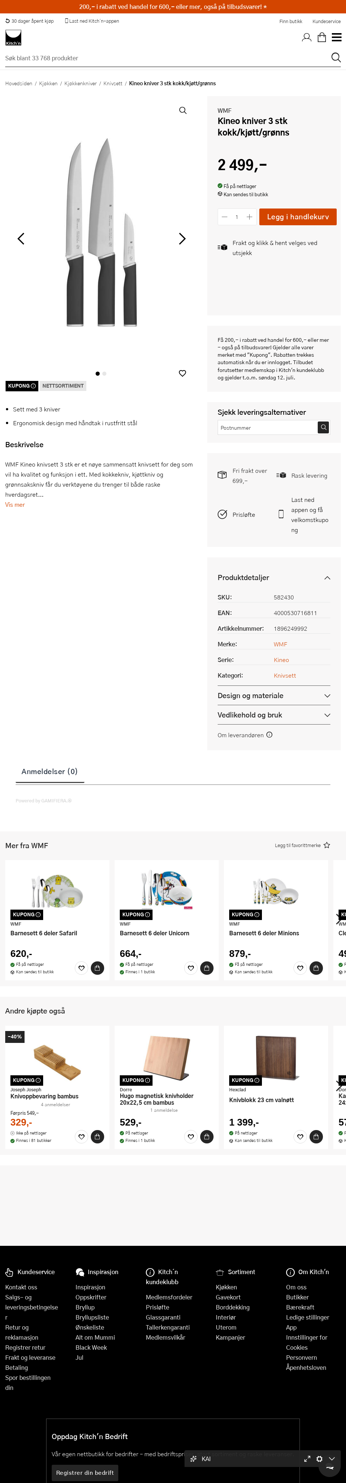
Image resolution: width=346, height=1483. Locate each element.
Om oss (296, 1287)
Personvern (301, 1357)
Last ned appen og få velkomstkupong (310, 514)
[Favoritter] (81, 968)
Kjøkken (48, 83)
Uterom (226, 1327)
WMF (224, 110)
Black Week (91, 1347)
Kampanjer (230, 1337)
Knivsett (112, 83)
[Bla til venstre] (21, 239)
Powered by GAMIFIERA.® (44, 800)
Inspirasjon (90, 1287)
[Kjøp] (97, 968)
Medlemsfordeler (169, 1297)
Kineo (281, 659)
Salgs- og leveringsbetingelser (31, 1307)
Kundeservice (327, 21)
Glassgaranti (163, 1317)
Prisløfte (244, 514)
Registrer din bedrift (85, 1472)
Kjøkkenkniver (80, 83)
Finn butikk (290, 21)
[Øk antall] (249, 217)
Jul (79, 1357)
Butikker (297, 1297)
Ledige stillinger (307, 1317)
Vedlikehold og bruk (250, 714)
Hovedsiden (18, 83)
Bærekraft (300, 1307)
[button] (182, 373)
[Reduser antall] (225, 217)
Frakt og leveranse (30, 1357)
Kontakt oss (21, 1287)
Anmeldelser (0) (50, 771)
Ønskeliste (90, 1327)
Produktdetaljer (243, 577)
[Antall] (237, 217)
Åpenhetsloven (306, 1367)
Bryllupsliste (92, 1317)
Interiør (226, 1317)
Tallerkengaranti (168, 1327)
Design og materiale (250, 695)
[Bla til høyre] (181, 239)
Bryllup (85, 1307)
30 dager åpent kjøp (29, 20)
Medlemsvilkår (165, 1337)
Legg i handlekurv (298, 216)
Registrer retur (25, 1347)
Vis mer (15, 504)
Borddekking (233, 1307)
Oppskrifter (91, 1297)
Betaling (16, 1367)
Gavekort (228, 1297)
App (291, 1327)
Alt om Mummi (95, 1337)
